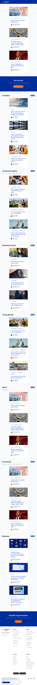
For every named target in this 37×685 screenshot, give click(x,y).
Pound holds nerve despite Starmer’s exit (18, 21)
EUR (6, 464)
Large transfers (15, 634)
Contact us (15, 662)
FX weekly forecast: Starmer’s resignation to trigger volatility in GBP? (17, 43)
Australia (9, 173)
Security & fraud (13, 259)
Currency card (15, 642)
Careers (14, 659)
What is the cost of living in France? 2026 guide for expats (18, 190)
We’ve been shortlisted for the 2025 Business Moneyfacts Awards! (18, 600)
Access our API (28, 668)
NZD (17, 464)
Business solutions (29, 631)
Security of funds (29, 666)
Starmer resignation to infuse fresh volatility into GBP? (17, 65)
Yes (6, 682)
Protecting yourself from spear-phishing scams (17, 304)
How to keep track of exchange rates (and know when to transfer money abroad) (18, 137)
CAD (20, 464)
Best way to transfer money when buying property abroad (18, 160)
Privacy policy (28, 659)
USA (6, 173)
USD (8, 464)
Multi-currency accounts (30, 632)
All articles (32, 95)
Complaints (15, 663)
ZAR (14, 464)
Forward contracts (29, 638)
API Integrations (29, 643)
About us (14, 657)
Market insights (28, 645)
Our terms (28, 657)
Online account (15, 640)
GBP (19, 18)
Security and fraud (29, 665)
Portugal (13, 173)
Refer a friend (15, 645)
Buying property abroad (17, 638)
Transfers (12, 109)
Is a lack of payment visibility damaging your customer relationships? (18, 578)
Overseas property (14, 156)
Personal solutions (16, 631)
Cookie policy (28, 660)
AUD (11, 464)
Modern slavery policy (30, 662)
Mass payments (28, 634)
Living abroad (20, 209)
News (12, 18)
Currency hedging (29, 636)
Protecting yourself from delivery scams (17, 262)
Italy (20, 173)
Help (27, 656)
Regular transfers (16, 635)
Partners (14, 656)
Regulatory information (30, 663)
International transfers (16, 632)
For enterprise (28, 642)
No (14, 682)
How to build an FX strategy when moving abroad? (18, 377)
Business (12, 550)
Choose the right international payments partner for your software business (17, 555)
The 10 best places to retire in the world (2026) (18, 212)
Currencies (16, 18)
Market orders (28, 639)
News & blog (15, 660)
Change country (5, 634)
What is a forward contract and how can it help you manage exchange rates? (18, 113)
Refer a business (29, 647)
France (17, 173)
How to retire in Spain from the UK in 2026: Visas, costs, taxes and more (18, 234)
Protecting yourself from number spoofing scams (17, 283)
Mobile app (15, 643)
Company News (5, 389)
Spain (3, 173)
